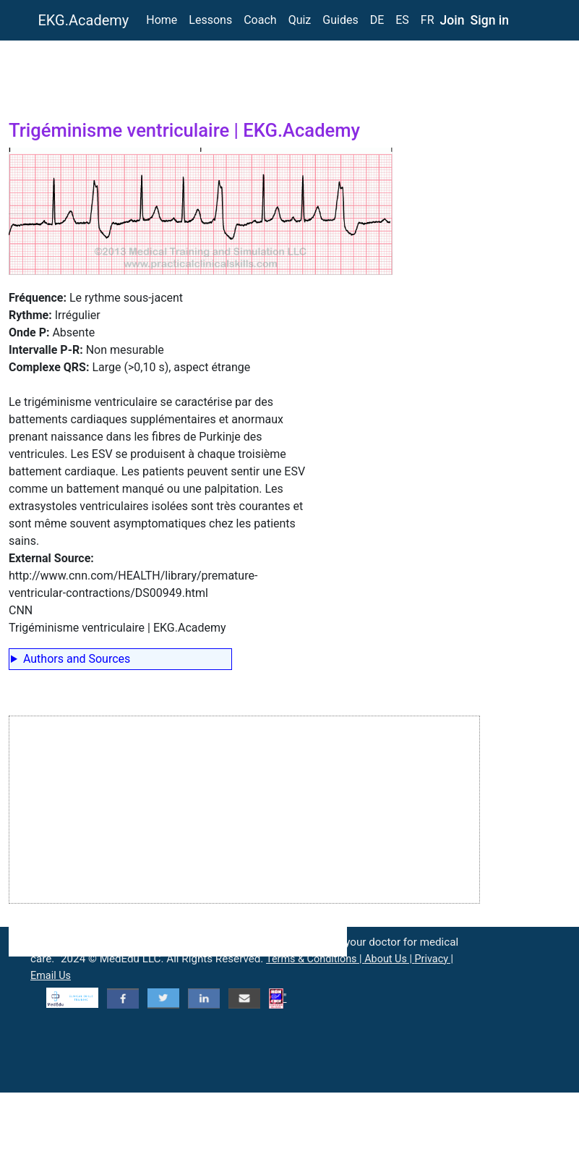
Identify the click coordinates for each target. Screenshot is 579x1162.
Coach (260, 20)
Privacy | (434, 959)
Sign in (490, 20)
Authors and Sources (76, 659)
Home (161, 20)
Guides (340, 20)
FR (427, 20)
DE (377, 20)
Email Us (50, 976)
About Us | (389, 959)
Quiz (300, 20)
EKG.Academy (83, 20)
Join (452, 20)
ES (402, 20)
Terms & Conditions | (315, 959)
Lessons (210, 20)
